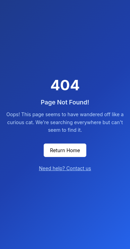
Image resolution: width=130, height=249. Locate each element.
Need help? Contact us (65, 168)
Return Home (65, 150)
